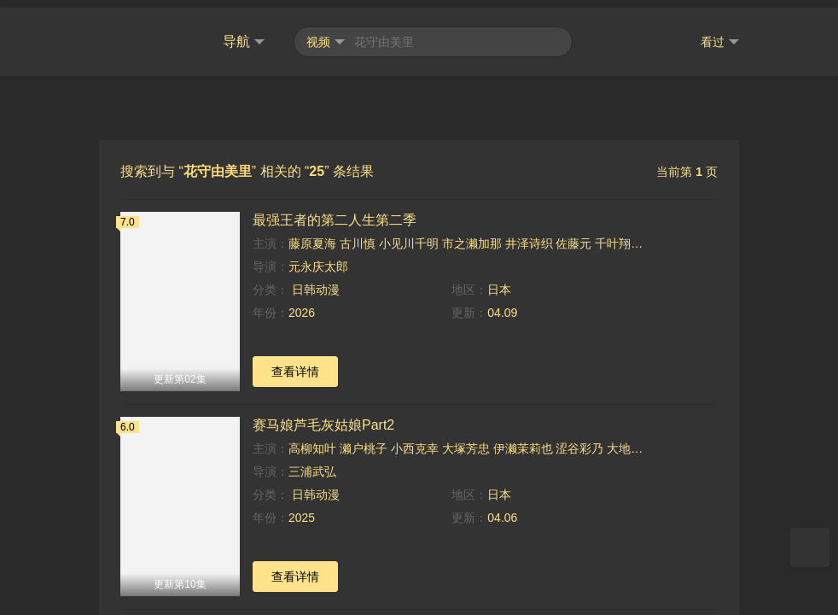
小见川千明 (409, 236)
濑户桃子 (363, 441)
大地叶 (625, 441)
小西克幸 (415, 441)
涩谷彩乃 (579, 441)
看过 (720, 34)
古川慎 (357, 236)
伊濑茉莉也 (523, 441)
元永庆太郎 (318, 259)
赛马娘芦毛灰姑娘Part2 (323, 417)
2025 (301, 510)
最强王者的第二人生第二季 (334, 212)
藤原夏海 (312, 236)
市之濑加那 (472, 236)
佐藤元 (573, 236)
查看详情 (295, 364)
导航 (244, 34)
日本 (499, 282)
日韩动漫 (314, 282)
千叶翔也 (619, 236)
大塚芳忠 (466, 441)
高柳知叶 (312, 441)
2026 (301, 305)
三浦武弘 (312, 464)
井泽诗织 (529, 236)
